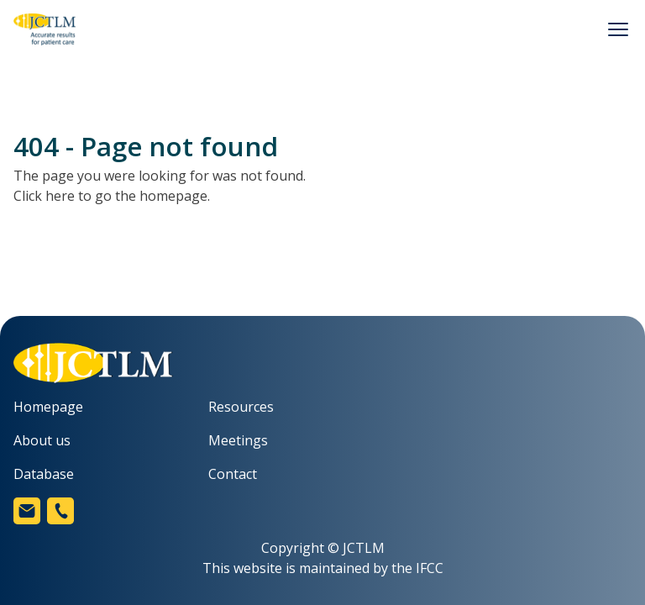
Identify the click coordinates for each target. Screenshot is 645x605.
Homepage (48, 406)
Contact (232, 474)
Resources (241, 406)
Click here (44, 196)
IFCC (429, 568)
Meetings (238, 440)
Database (43, 474)
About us (42, 440)
